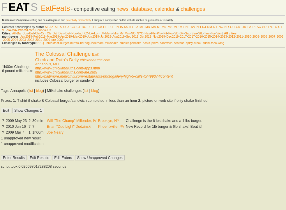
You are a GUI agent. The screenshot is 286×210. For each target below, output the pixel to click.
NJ (204, 27)
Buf (31, 33)
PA (249, 27)
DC (84, 27)
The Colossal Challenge (63, 54)
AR (62, 27)
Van (219, 33)
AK (52, 27)
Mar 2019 (53, 36)
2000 (46, 39)
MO (176, 27)
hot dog (85, 43)
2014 (215, 36)
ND (226, 27)
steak (197, 43)
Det (67, 33)
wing (221, 43)
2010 (247, 36)
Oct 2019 (145, 36)
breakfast (52, 43)
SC (259, 27)
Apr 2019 (66, 36)
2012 (231, 36)
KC (86, 33)
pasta (146, 43)
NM (209, 27)
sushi (206, 43)
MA (153, 27)
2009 (256, 36)
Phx (159, 33)
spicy (189, 43)
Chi (37, 33)
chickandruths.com (95, 60)
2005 (6, 39)
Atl (14, 33)
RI (254, 27)
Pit (165, 33)
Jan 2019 (26, 36)
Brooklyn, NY (108, 121)
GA (100, 27)
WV (20, 30)
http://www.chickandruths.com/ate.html (66, 72)
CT (78, 27)
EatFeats (55, 8)
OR (244, 27)
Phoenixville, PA (111, 127)
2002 (30, 39)
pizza (154, 43)
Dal (55, 33)
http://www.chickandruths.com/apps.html (67, 68)
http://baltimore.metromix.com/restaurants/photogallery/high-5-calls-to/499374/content (104, 76)
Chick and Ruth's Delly (57, 59)
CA (67, 27)
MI (158, 27)
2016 (199, 36)
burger (64, 43)
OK (238, 27)
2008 (263, 36)
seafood (179, 43)
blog (39, 91)
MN (164, 27)
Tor (213, 33)
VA (9, 30)
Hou (74, 33)
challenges (193, 9)
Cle (49, 33)
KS (126, 27)
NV (193, 27)
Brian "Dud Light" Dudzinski (69, 127)
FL (94, 27)
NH (199, 27)
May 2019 (79, 36)
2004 (14, 39)
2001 (38, 39)
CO (72, 27)
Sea (194, 33)
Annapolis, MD (47, 64)
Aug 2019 (118, 36)
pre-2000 (58, 39)
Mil (121, 33)
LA (136, 27)
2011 (239, 36)
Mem (108, 33)
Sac (187, 33)
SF (181, 33)
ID (108, 27)
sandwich (166, 43)
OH (232, 27)
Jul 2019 (105, 36)
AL (46, 27)
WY (31, 30)
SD (264, 27)
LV (102, 33)
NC (221, 27)
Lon (96, 33)
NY (215, 27)
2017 (183, 36)
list (31, 91)
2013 (223, 36)
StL (200, 33)
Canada (41, 30)
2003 (22, 39)
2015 (207, 36)
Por (170, 33)
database (141, 9)
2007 (272, 36)
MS (170, 27)
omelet (124, 43)
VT (4, 30)
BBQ (41, 43)
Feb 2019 (39, 36)
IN (117, 27)
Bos (25, 33)
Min (127, 33)
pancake (135, 43)
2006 (280, 36)
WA (14, 30)
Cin (43, 33)
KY (131, 27)
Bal (19, 33)
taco (214, 43)
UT (280, 27)
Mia (115, 33)
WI (26, 30)
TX (275, 27)
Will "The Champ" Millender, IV (71, 121)
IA (121, 27)
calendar (164, 9)
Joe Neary (55, 132)
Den (61, 33)
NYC (140, 33)
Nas (147, 33)
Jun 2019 (93, 36)
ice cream (97, 43)
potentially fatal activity (78, 20)
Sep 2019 (132, 36)
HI (104, 27)
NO (133, 33)
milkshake (111, 43)
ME (142, 27)
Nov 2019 (159, 36)
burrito (74, 43)
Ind (80, 33)
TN (270, 27)
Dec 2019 (172, 36)
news (122, 9)
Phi (153, 33)
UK (49, 30)
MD (147, 27)
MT (182, 27)
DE (89, 27)
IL (113, 27)
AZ (57, 27)
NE (188, 27)
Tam (207, 33)
